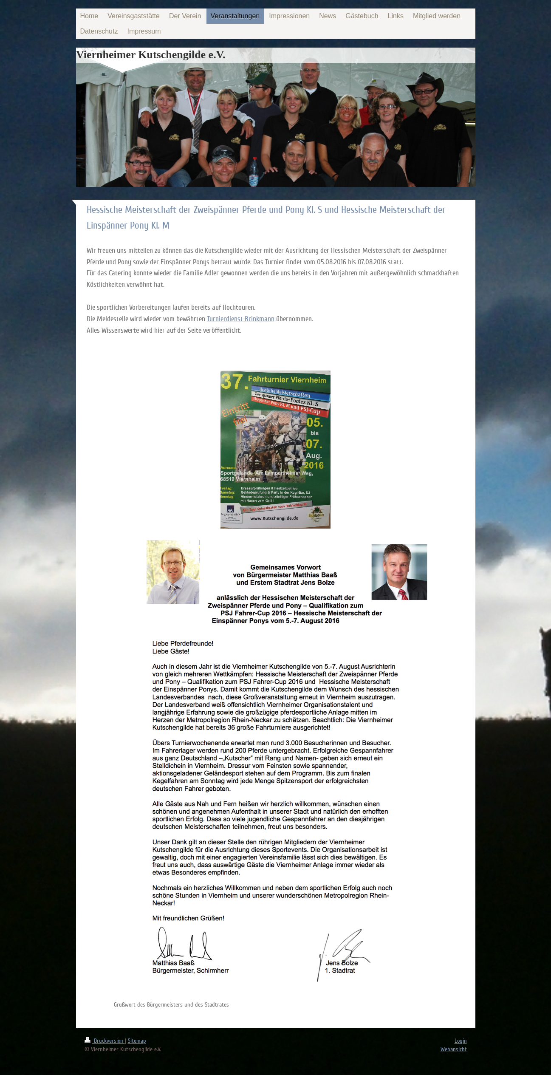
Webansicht (454, 1049)
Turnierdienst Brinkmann (240, 318)
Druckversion (105, 1040)
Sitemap (137, 1040)
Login (461, 1040)
